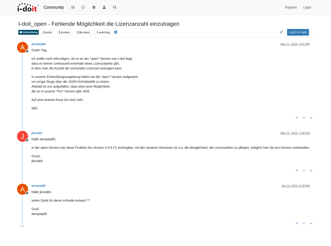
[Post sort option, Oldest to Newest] (281, 32)
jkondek (36, 133)
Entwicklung (28, 32)
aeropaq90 (38, 44)
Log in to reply (298, 32)
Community (53, 7)
